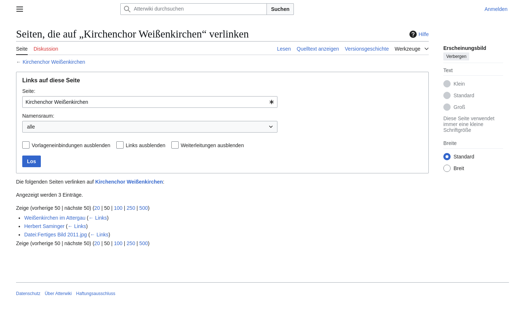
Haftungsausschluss (95, 293)
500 (143, 208)
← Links (98, 218)
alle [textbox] (31, 127)
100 (118, 208)
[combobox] (149, 102)
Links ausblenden (146, 145)
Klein (459, 84)
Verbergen (456, 56)
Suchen (280, 9)
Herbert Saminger (44, 226)
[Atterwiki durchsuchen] (193, 9)
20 (97, 208)
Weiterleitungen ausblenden (212, 145)
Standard (464, 95)
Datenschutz (28, 293)
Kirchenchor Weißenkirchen (54, 62)
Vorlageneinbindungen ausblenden (71, 145)
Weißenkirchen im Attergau (54, 218)
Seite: (28, 91)
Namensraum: (38, 116)
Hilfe (418, 34)
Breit (459, 168)
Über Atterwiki (58, 293)
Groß (459, 107)
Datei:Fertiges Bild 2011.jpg (55, 234)
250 (131, 208)
